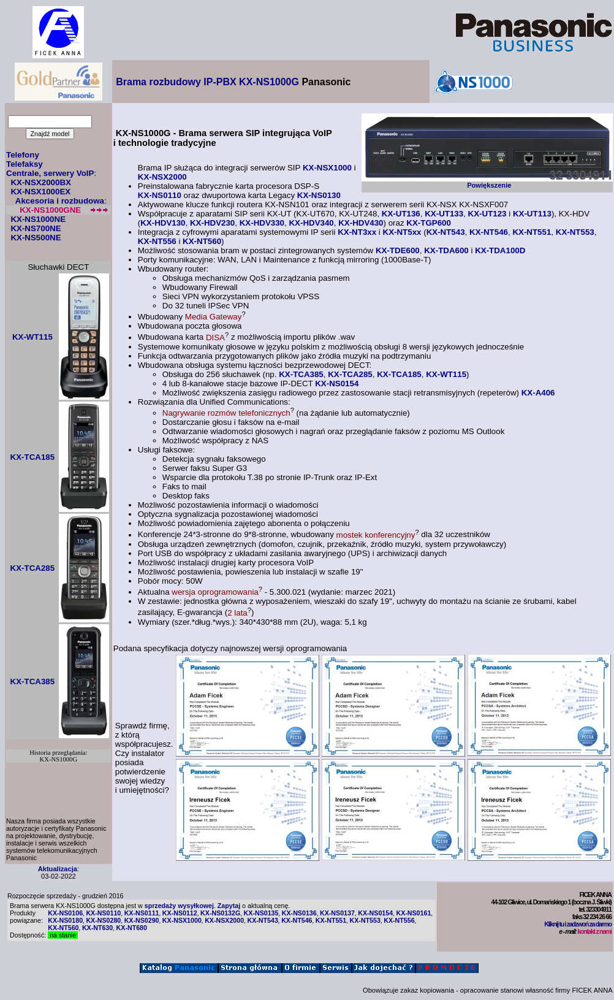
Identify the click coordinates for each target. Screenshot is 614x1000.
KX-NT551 (531, 232)
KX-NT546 (488, 232)
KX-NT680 (131, 927)
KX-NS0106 (65, 913)
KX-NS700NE (35, 228)
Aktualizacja (57, 868)
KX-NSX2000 (162, 176)
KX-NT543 (445, 232)
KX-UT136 (401, 213)
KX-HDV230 (212, 222)
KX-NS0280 (103, 920)
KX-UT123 (487, 213)
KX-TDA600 (446, 250)
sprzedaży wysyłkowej (179, 905)
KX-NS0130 (319, 195)
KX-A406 (538, 392)
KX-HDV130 (162, 222)
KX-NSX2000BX (40, 182)
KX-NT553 (575, 232)
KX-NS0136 (299, 913)
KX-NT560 (202, 241)
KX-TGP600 (428, 222)
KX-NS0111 (141, 913)
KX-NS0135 (261, 913)
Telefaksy (24, 164)
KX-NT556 (157, 241)
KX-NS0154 (336, 383)
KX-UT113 (532, 213)
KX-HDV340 (311, 222)
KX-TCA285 (350, 374)
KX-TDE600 (398, 250)
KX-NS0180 (65, 920)
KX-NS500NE (35, 237)
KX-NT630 (97, 927)
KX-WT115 (446, 374)
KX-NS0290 (141, 920)
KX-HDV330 (262, 222)
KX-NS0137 (337, 913)
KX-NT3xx (357, 232)
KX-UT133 (444, 213)
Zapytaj (229, 905)
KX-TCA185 (399, 374)
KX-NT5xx (402, 232)
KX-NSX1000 (327, 167)
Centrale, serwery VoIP (50, 173)
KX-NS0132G (220, 913)
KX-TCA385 (301, 374)
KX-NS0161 (413, 913)
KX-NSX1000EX (40, 191)
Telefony (22, 154)
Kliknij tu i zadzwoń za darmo (577, 924)
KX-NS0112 (179, 913)
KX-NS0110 (159, 195)
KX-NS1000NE (38, 219)
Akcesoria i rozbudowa (59, 200)
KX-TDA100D (500, 250)
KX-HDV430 (360, 222)
